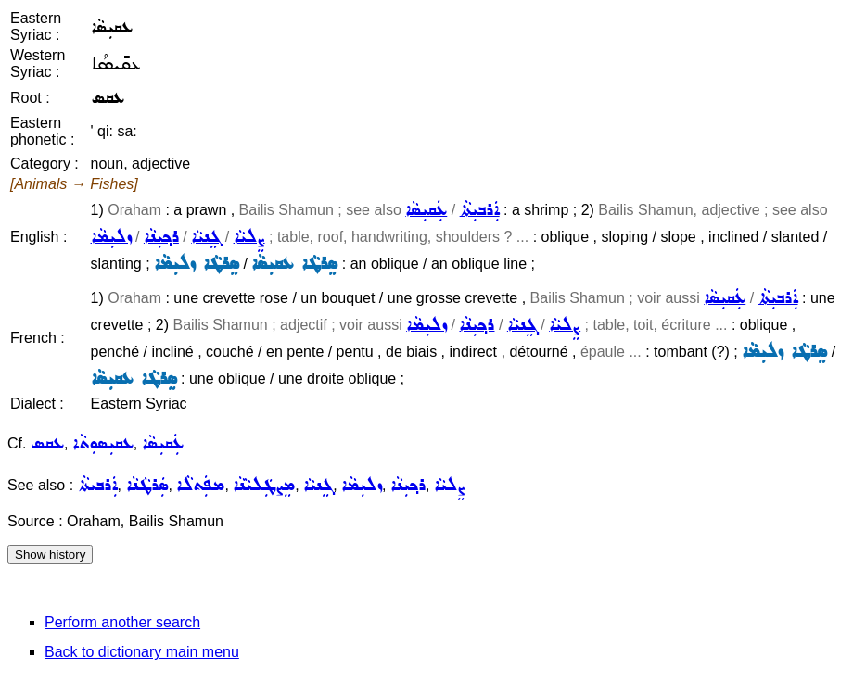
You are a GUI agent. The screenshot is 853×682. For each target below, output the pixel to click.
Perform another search (122, 622)
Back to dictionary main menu (142, 652)
